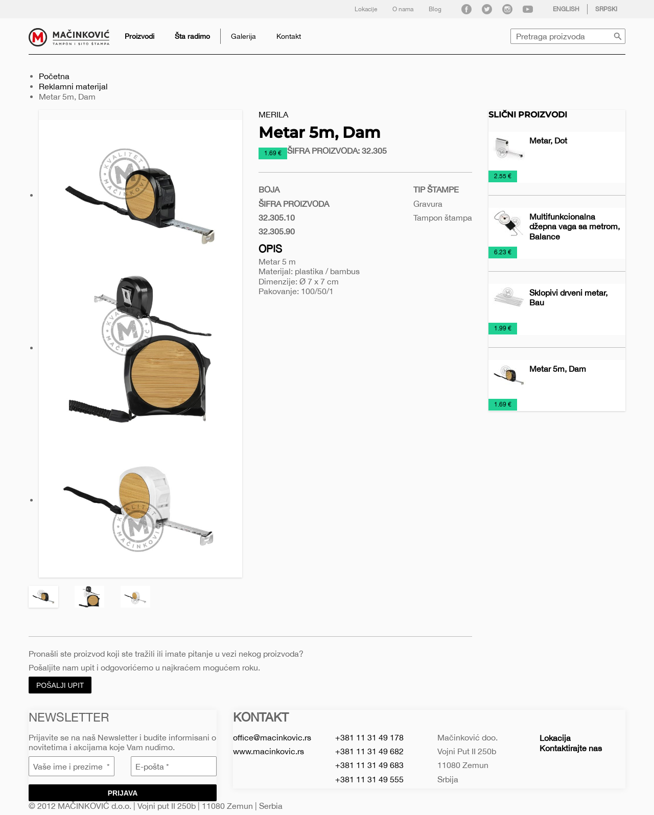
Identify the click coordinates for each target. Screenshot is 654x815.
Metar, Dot (548, 140)
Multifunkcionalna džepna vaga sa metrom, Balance (574, 226)
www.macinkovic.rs (268, 751)
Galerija (243, 36)
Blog (435, 9)
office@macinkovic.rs (272, 737)
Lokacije (366, 9)
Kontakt (288, 36)
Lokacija (555, 737)
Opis (270, 248)
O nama (402, 9)
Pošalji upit (60, 685)
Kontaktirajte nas (571, 748)
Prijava (123, 793)
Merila (273, 114)
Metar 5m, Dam (557, 368)
